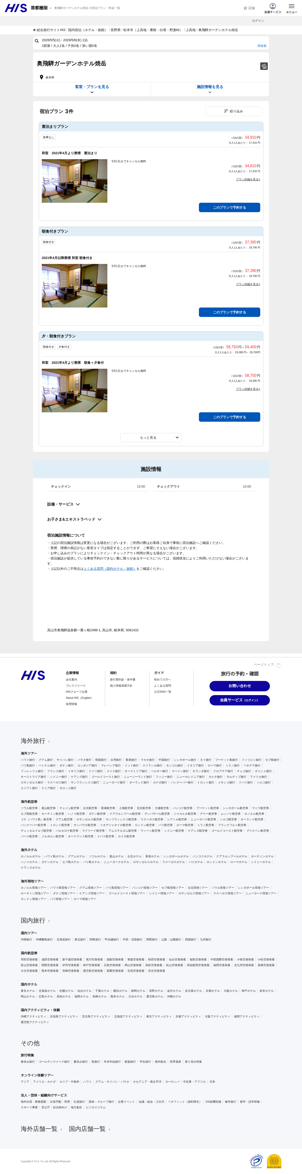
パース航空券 (29, 836)
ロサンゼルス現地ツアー (194, 893)
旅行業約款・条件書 (122, 679)
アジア (25, 1081)
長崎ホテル (99, 996)
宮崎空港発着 (70, 970)
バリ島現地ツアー (117, 887)
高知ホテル (64, 996)
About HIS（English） (80, 698)
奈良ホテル (267, 990)
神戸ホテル (249, 990)
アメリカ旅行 (258, 776)
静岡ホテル (138, 990)
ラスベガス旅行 (57, 782)
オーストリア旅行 (136, 771)
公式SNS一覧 (162, 691)
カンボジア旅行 (87, 765)
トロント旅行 (205, 782)
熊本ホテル (117, 996)
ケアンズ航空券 (198, 830)
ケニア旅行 (49, 788)
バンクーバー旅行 (182, 782)
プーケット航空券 (207, 808)
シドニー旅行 (58, 776)
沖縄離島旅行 (44, 939)
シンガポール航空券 (235, 808)
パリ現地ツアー (60, 899)
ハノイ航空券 (76, 813)
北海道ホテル (47, 990)
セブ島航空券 (29, 813)
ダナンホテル (50, 862)
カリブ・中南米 (69, 1081)
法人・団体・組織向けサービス (44, 1095)
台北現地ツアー (198, 887)
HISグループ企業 (77, 691)
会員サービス (272, 8)
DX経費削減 (213, 1101)
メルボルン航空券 (53, 836)
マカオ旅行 (148, 759)
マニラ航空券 (260, 808)
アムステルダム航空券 (123, 830)
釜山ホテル (116, 856)
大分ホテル (135, 996)
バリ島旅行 (28, 765)
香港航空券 (108, 808)
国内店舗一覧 (90, 1128)
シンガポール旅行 (185, 759)
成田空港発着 (50, 959)
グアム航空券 (64, 819)
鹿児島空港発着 (93, 970)
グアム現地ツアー (90, 887)
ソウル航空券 (29, 808)
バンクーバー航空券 (33, 825)
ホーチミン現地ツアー (35, 893)
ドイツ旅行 (96, 771)
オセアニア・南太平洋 (147, 1081)
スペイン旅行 (180, 771)
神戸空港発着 (91, 965)
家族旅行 (130, 1061)
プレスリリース (76, 685)
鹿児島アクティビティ (35, 1022)
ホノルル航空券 (254, 813)
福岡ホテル (82, 996)
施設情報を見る (210, 89)
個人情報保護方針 (121, 685)
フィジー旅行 (164, 776)
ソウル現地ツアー (222, 887)
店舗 (249, 8)
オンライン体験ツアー (37, 1075)
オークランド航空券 (80, 836)
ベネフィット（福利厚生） (185, 1101)
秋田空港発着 (156, 959)
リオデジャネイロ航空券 (115, 825)
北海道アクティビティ (128, 1016)
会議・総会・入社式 (151, 1101)
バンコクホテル (202, 856)
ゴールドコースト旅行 (106, 776)
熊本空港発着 (50, 970)
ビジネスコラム (96, 1107)
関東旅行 (95, 939)
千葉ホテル (102, 990)
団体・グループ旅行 (101, 1101)
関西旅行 (152, 939)
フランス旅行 (55, 771)
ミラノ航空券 (205, 825)
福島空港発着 (198, 959)
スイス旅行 (114, 771)
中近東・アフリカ (194, 1081)
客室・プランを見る (92, 89)
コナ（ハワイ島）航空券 (36, 819)
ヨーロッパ (172, 1081)
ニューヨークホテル (116, 862)
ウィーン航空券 (150, 830)
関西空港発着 (50, 965)
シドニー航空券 (174, 830)
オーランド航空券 (252, 819)
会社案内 (71, 679)
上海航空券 (126, 808)
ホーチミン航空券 (53, 813)
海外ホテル (29, 850)
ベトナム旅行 (47, 765)
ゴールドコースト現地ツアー (127, 893)
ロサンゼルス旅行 (32, 782)
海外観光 (160, 1061)
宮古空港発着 (156, 970)
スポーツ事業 (29, 1107)
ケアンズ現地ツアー (92, 893)
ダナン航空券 (97, 813)
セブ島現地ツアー (172, 887)
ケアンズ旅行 (79, 776)
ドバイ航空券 (105, 836)
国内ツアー (29, 933)
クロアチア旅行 (223, 771)
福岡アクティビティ (247, 1016)
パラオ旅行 (84, 759)
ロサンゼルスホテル (146, 862)
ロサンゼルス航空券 (89, 819)
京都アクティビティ (188, 1016)
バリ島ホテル (91, 862)
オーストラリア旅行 (33, 776)
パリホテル (196, 862)
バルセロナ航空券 (67, 830)
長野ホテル (156, 990)
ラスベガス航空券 (152, 819)
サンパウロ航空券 (85, 825)
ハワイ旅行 (28, 759)
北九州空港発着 (244, 965)
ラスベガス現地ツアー (227, 893)
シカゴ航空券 (228, 819)
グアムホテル (76, 856)
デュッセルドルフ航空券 (36, 830)
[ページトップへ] (278, 664)
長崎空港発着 (266, 965)
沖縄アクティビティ (33, 1016)
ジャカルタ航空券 (185, 813)
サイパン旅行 (65, 759)
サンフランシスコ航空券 (121, 819)
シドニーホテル (261, 862)
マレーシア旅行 (111, 765)
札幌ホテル (66, 990)
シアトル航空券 (177, 819)
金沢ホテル (174, 990)
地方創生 (76, 1107)
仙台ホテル (84, 990)
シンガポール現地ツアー (253, 887)
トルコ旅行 (264, 782)
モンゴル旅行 (174, 765)
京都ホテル (213, 990)
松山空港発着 (174, 965)
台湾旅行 (116, 759)
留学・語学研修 (250, 1101)
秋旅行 (96, 1061)
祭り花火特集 (193, 1061)
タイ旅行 (205, 759)
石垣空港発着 (135, 970)
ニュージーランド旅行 (138, 776)
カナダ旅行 (160, 782)
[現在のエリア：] (41, 8)
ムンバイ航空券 (231, 813)
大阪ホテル (231, 990)
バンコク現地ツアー (145, 887)
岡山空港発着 (133, 965)
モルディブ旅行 (236, 776)
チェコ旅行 (244, 771)
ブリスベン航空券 (257, 830)
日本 (212, 1081)
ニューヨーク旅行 (114, 782)
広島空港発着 (112, 965)
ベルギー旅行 (159, 771)
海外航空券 (29, 802)
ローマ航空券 (184, 825)
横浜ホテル (120, 990)
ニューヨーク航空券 (203, 819)
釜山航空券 (49, 808)
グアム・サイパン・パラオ (112, 1081)
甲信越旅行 (112, 939)
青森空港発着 (135, 959)
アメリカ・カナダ (44, 1081)
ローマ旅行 (215, 765)
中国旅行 (164, 759)
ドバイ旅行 (246, 782)
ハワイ (87, 1081)
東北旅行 (80, 939)
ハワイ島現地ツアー (63, 887)
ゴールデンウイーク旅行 (54, 1061)
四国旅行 (190, 939)
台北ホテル (134, 856)
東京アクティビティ (159, 1016)
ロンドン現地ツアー (33, 899)
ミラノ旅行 (233, 765)
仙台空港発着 (177, 959)
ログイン (258, 20)
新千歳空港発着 (72, 959)
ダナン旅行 (66, 765)
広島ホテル (46, 996)
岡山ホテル (28, 996)
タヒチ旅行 (216, 776)
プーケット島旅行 (226, 759)
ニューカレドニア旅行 (190, 776)
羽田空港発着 (29, 959)
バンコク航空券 (183, 808)
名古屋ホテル (193, 990)
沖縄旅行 (26, 939)
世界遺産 (175, 1061)
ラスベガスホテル (173, 862)
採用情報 (71, 704)
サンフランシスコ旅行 (85, 782)
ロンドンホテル (216, 862)
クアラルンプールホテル (231, 856)
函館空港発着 (115, 959)
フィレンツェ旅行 (32, 771)
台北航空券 (90, 808)
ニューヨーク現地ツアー (261, 893)
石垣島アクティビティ (64, 1016)
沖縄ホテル (174, 996)
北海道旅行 (64, 939)
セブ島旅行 (272, 759)
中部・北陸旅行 (133, 939)
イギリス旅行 (76, 771)
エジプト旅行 (29, 788)
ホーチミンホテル (262, 856)
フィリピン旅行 (251, 759)
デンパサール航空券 (157, 813)
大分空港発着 (29, 970)
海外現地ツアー (32, 881)
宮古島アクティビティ (96, 1016)
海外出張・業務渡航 (33, 1101)
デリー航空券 (208, 813)
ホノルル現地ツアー (33, 887)
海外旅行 (36, 740)
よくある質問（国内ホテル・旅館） (110, 569)
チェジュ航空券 (69, 808)
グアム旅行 (46, 759)
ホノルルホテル (31, 856)
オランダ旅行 (201, 771)
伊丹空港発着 (70, 965)
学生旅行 (145, 1061)
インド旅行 (132, 765)
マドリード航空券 (93, 830)
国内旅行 (36, 920)
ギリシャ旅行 (263, 771)
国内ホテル (29, 984)
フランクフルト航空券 (232, 825)
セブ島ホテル (70, 862)
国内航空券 (29, 953)
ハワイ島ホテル (54, 856)
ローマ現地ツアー (85, 899)
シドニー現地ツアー (162, 893)
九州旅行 (205, 939)
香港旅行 (131, 759)
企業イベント (126, 1101)
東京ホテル (28, 990)
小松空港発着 (266, 959)
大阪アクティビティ (217, 1016)
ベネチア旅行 (251, 765)
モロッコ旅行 (67, 788)
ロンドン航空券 (145, 825)
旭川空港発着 (94, 959)
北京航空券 (144, 808)
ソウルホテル (97, 856)
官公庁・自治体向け (54, 1107)
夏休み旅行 (81, 1061)
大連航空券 (162, 808)
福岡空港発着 (221, 965)
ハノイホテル (29, 862)
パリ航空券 (166, 825)
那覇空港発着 (115, 970)
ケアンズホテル (31, 867)
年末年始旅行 (112, 1061)
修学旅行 (230, 1101)
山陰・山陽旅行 (171, 939)
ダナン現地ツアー (64, 893)
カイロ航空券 (126, 836)
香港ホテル (152, 856)
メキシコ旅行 (226, 782)
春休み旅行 (28, 1061)
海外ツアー (29, 753)
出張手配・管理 (60, 1101)
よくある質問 (162, 685)
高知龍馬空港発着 (198, 965)
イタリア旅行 (195, 765)
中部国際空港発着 (221, 959)
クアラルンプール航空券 (125, 813)
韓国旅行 (101, 759)
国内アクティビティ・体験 (40, 1010)
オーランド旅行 (139, 782)
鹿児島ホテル (154, 996)
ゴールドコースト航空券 (227, 830)
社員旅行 (79, 1101)
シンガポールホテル (176, 856)
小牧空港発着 (245, 959)
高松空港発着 (153, 965)
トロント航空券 (60, 825)
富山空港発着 (29, 965)
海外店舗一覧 (42, 1128)
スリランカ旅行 (152, 765)
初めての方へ (162, 679)
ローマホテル (238, 862)
